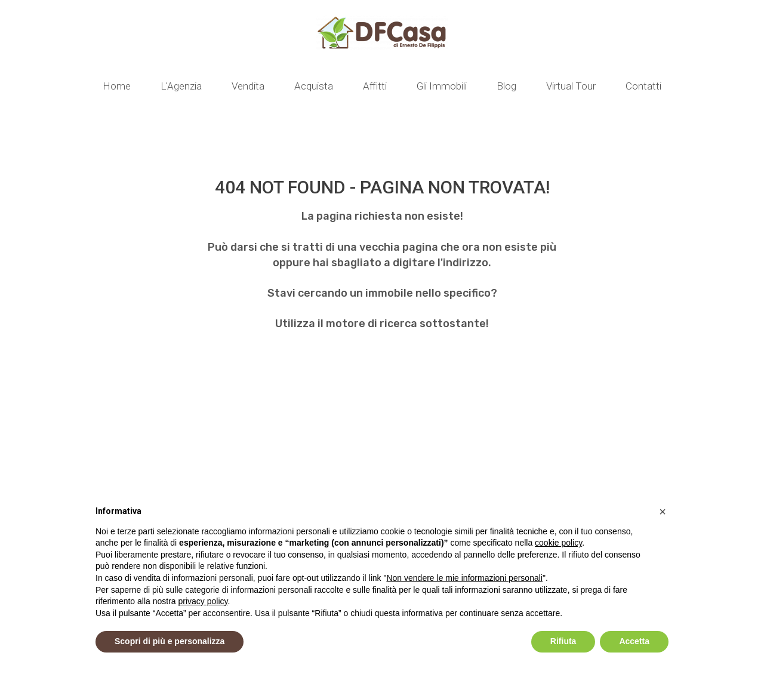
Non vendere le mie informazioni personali (464, 578)
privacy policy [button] (203, 601)
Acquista (313, 86)
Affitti (375, 86)
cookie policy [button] (558, 542)
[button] (662, 511)
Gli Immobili (442, 86)
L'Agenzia (181, 86)
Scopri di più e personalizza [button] (169, 641)
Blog (506, 86)
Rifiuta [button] (563, 641)
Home (117, 86)
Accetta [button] (634, 641)
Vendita (248, 86)
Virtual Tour (571, 86)
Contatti (643, 86)
